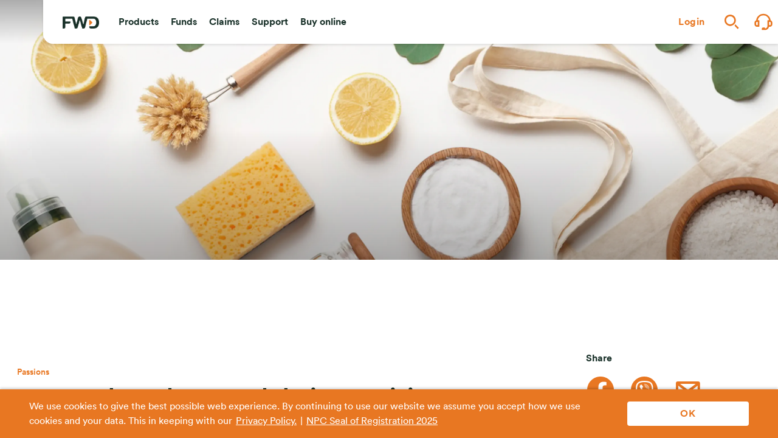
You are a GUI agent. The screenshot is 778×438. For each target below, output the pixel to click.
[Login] (692, 22)
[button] (139, 22)
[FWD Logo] (81, 22)
